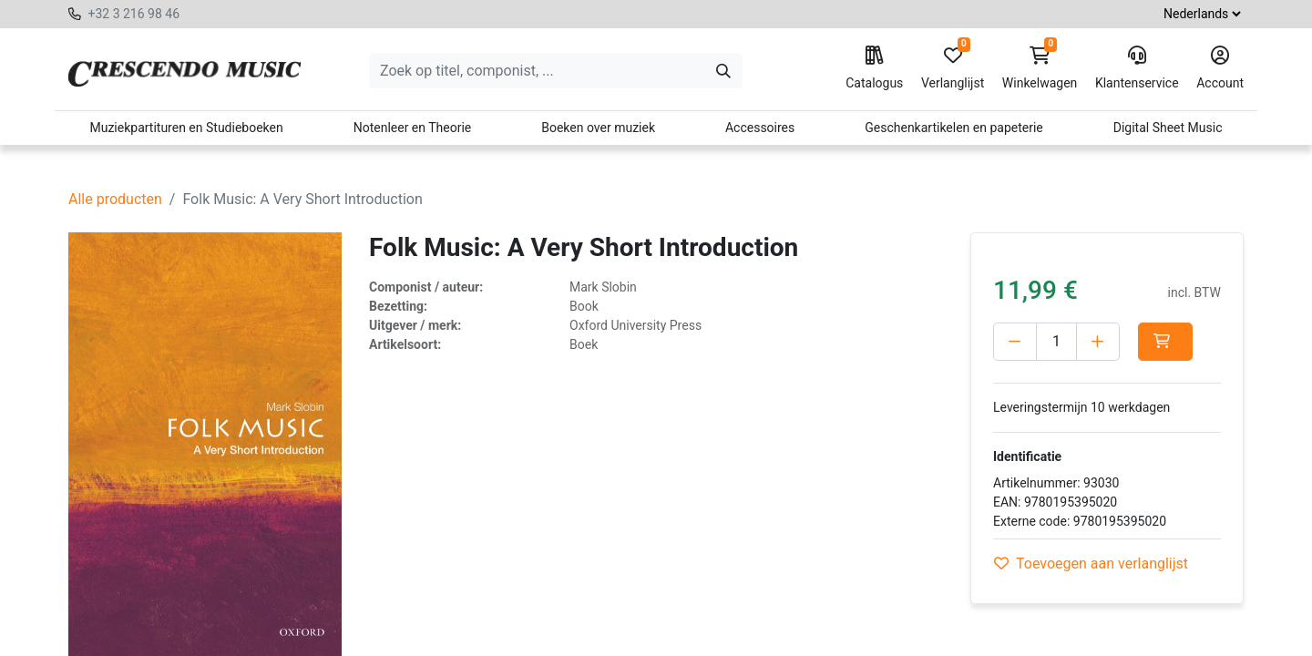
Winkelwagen (1040, 68)
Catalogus (874, 68)
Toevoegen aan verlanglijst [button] (1091, 563)
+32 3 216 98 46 (133, 13)
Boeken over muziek (598, 127)
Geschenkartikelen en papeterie (954, 127)
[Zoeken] (723, 71)
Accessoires (759, 127)
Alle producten (115, 199)
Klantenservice (1137, 68)
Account (1220, 68)
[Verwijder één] (1015, 342)
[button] (1165, 342)
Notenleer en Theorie (413, 127)
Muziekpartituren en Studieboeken (185, 127)
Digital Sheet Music (1168, 127)
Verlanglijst (952, 68)
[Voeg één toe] (1098, 342)
